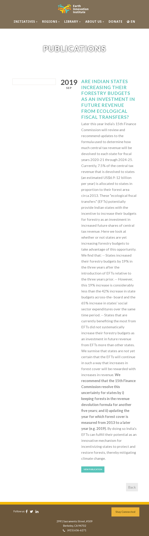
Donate (115, 22)
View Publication (93, 469)
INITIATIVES (26, 22)
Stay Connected (125, 511)
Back (132, 487)
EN (131, 22)
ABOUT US (94, 22)
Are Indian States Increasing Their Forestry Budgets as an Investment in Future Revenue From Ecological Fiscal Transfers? (108, 99)
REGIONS (51, 22)
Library (72, 22)
